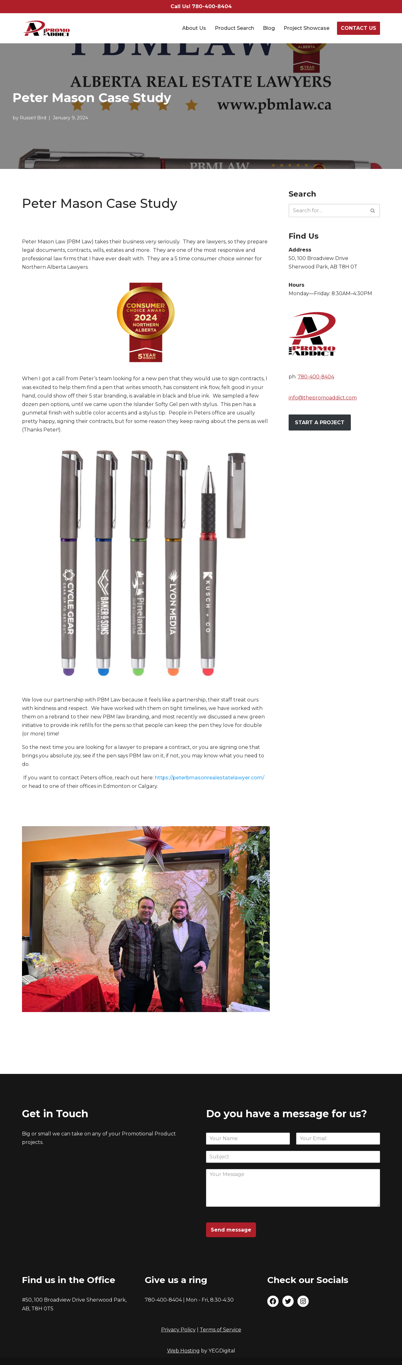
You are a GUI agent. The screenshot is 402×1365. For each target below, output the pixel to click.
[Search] (327, 210)
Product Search (234, 28)
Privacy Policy (178, 1330)
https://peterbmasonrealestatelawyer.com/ (210, 779)
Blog (269, 28)
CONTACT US (358, 28)
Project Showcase (306, 28)
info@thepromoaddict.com (323, 398)
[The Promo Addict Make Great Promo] (46, 28)
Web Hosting (183, 1351)
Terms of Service (220, 1330)
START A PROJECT (320, 423)
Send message (231, 1230)
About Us (194, 28)
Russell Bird (33, 118)
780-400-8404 (316, 377)
